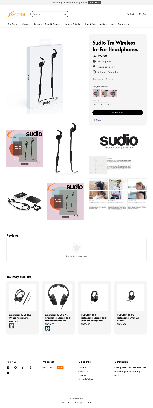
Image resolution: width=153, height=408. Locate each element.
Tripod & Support (52, 24)
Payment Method (85, 379)
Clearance (122, 24)
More (112, 24)
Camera (25, 24)
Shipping (82, 375)
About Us (82, 368)
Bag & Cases (90, 24)
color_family (100, 86)
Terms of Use (61, 403)
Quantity (96, 100)
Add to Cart (117, 112)
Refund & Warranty (89, 403)
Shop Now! (94, 2)
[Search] (65, 13)
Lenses (37, 24)
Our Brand (12, 24)
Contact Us (83, 371)
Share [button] (97, 120)
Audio (102, 24)
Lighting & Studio (72, 24)
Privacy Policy (74, 403)
